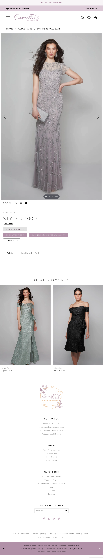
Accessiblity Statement (70, 538)
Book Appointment (17, 238)
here (64, 556)
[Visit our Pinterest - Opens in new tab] (54, 522)
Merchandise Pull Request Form (51, 487)
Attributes (11, 244)
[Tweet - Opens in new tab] (15, 203)
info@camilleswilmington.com (51, 430)
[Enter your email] (51, 514)
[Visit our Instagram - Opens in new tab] (49, 522)
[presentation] (25, 328)
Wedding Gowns (51, 483)
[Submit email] (69, 514)
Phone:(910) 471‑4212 (51, 427)
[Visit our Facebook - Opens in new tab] (44, 522)
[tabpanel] (51, 117)
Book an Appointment (51, 480)
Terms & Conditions (20, 538)
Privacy (53, 538)
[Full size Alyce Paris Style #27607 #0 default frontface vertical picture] (51, 117)
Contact (51, 494)
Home (9, 29)
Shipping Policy (39, 538)
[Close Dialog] (4, 552)
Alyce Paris (25, 29)
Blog (51, 490)
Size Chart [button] (9, 225)
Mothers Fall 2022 (48, 29)
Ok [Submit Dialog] (98, 552)
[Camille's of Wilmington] (26, 18)
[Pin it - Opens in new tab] (21, 203)
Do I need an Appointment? (51, 3)
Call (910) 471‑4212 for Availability (57, 238)
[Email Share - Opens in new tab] (26, 204)
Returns (51, 497)
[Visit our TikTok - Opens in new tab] (59, 522)
